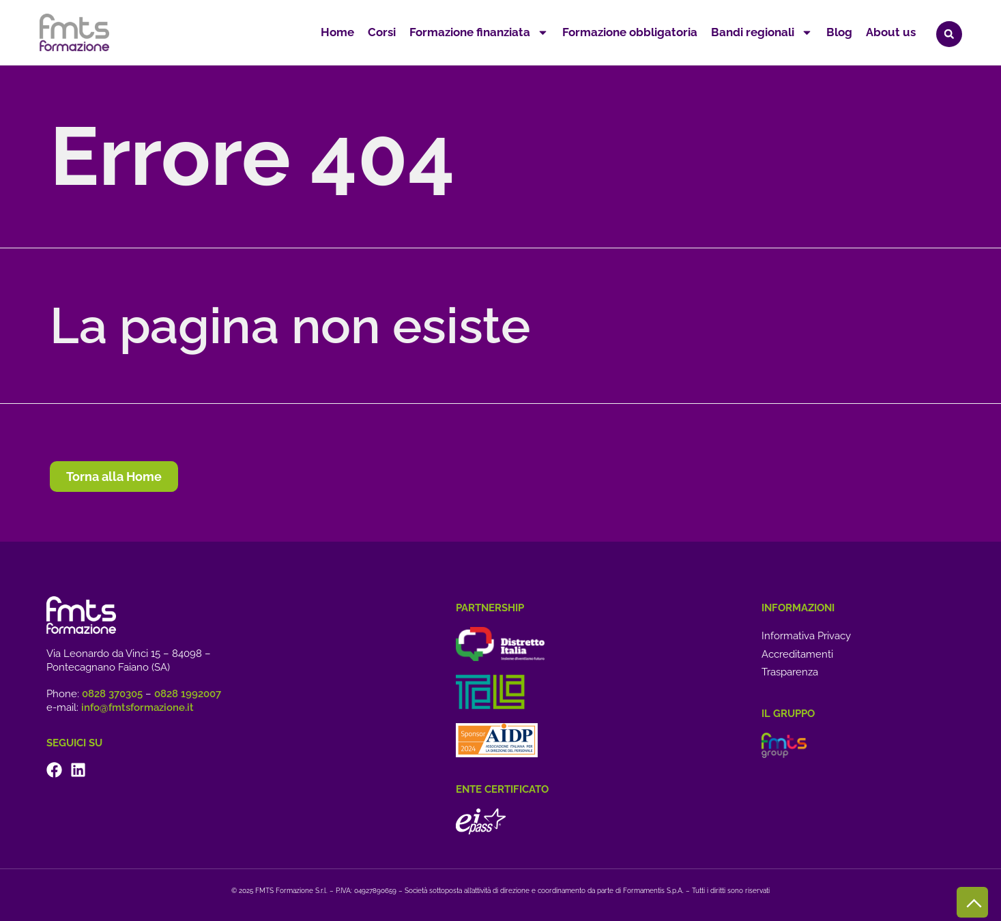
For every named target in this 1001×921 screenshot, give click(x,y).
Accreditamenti (797, 654)
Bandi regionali (762, 32)
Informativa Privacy (806, 636)
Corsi (382, 32)
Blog (839, 32)
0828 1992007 (187, 694)
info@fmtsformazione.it (137, 707)
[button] (949, 34)
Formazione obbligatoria (629, 32)
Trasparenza (789, 672)
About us (891, 32)
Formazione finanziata (479, 32)
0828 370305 (112, 694)
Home (337, 32)
